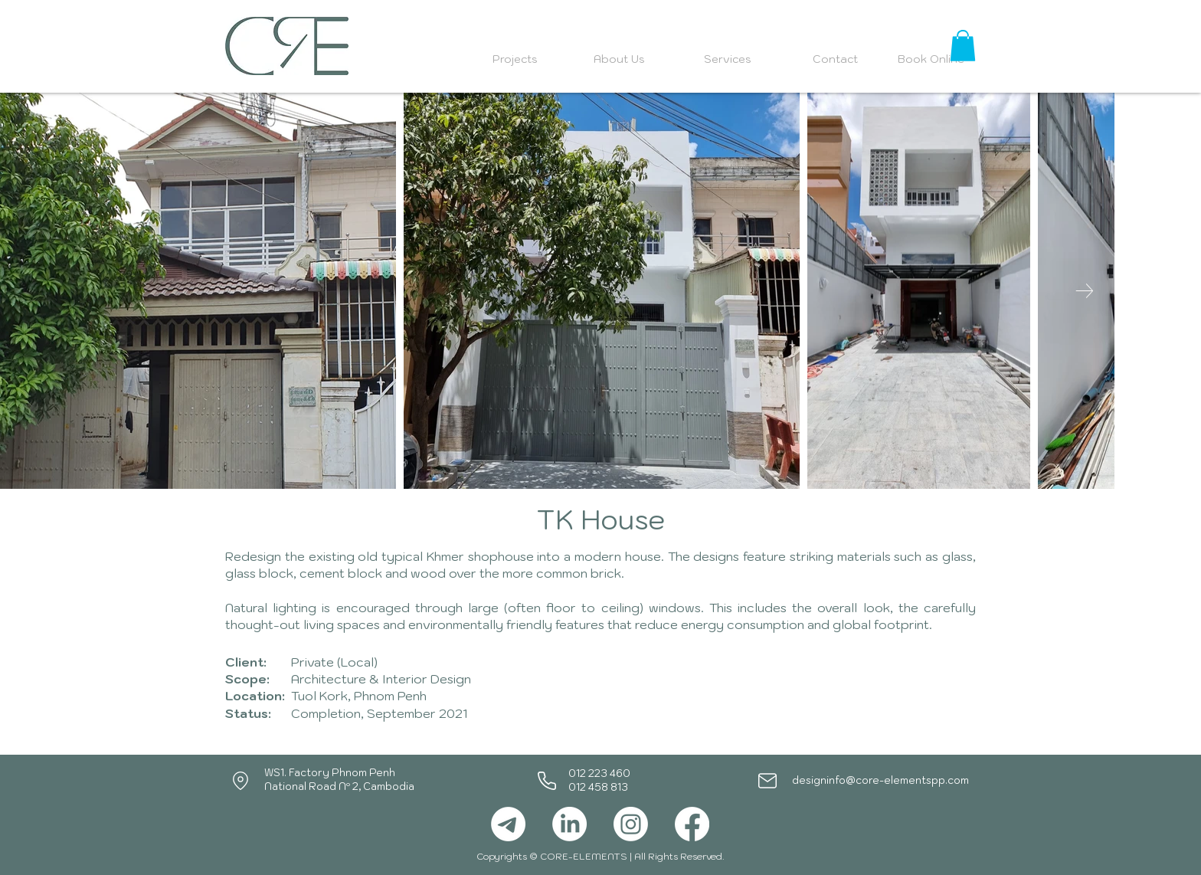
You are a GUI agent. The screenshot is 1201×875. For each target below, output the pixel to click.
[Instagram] (631, 824)
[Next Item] (1084, 290)
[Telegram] (508, 824)
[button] (963, 45)
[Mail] (767, 780)
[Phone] (547, 780)
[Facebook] (692, 824)
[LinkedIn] (569, 824)
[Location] (240, 780)
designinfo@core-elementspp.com (880, 780)
